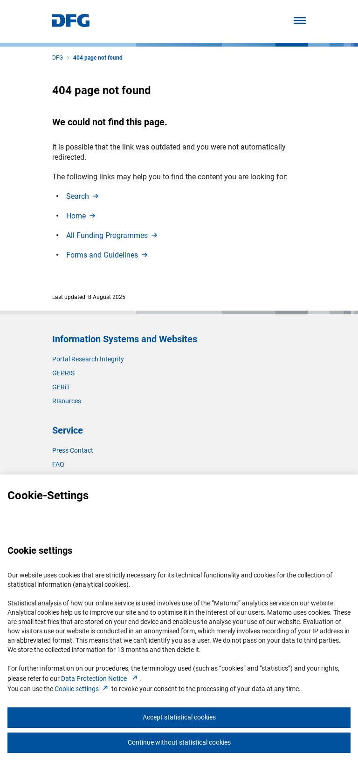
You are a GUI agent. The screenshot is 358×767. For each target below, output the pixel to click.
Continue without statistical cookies (179, 742)
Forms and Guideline (107, 255)
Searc (83, 196)
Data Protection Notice (100, 678)
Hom (81, 215)
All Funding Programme (112, 235)
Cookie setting (82, 688)
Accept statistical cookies (179, 717)
